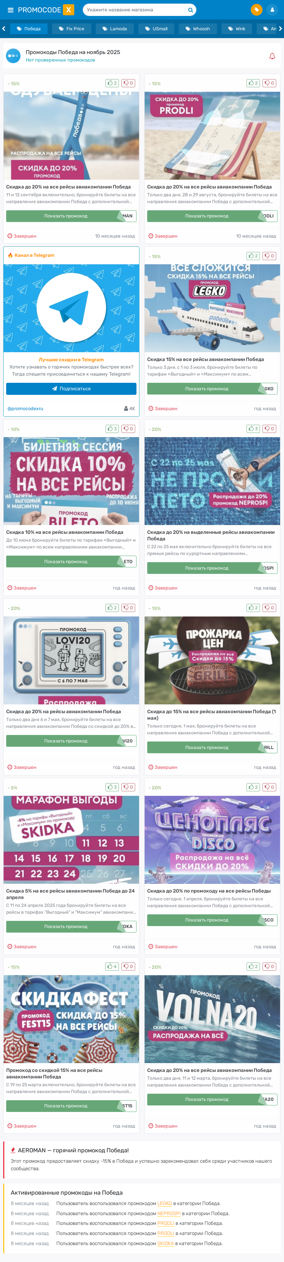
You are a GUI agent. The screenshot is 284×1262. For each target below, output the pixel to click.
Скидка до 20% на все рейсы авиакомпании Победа (68, 187)
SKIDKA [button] (165, 1243)
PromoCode (46, 10)
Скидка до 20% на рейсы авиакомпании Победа (63, 711)
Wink (236, 29)
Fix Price (71, 29)
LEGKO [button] (164, 1203)
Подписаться (71, 389)
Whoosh (198, 29)
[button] (273, 56)
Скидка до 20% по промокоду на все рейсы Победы (209, 891)
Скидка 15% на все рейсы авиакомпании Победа (205, 359)
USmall (156, 29)
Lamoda (115, 29)
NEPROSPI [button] (169, 1213)
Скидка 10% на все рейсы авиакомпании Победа (64, 532)
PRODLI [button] (165, 1223)
